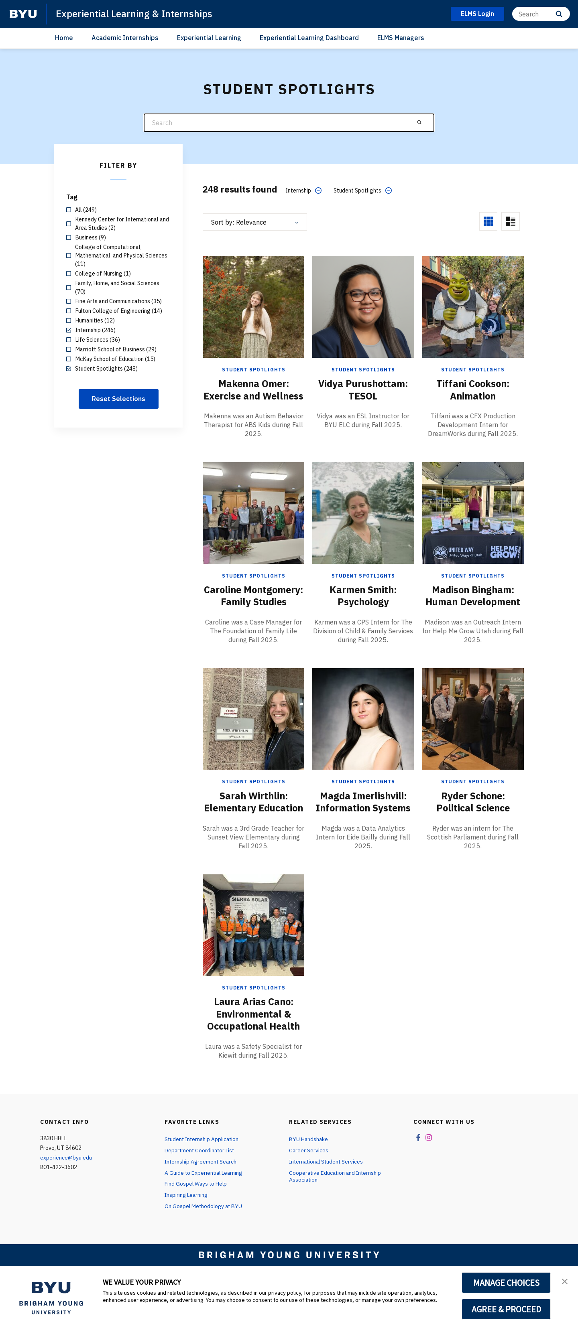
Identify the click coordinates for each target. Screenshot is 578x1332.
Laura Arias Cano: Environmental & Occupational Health (253, 1048)
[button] (565, 1280)
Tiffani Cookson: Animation (473, 389)
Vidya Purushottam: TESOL (363, 389)
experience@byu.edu (66, 1192)
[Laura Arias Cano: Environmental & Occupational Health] (253, 959)
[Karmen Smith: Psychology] (363, 524)
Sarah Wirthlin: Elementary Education (253, 831)
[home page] (23, 14)
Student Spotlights (253, 370)
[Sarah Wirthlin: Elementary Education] (253, 742)
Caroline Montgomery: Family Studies (253, 613)
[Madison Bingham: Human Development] (473, 524)
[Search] (541, 14)
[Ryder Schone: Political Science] (473, 742)
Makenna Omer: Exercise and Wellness (253, 395)
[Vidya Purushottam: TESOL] (363, 306)
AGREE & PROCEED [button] (506, 1309)
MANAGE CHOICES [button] (506, 1282)
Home (64, 38)
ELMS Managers (400, 38)
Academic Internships (125, 38)
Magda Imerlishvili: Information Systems (363, 825)
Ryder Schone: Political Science (473, 825)
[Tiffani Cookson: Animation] (473, 306)
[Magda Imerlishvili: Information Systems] (363, 742)
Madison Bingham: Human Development (472, 607)
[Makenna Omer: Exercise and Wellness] (253, 306)
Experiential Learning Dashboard (309, 38)
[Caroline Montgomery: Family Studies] (253, 524)
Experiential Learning (209, 38)
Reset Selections (118, 399)
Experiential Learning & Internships (135, 13)
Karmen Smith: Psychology (363, 607)
